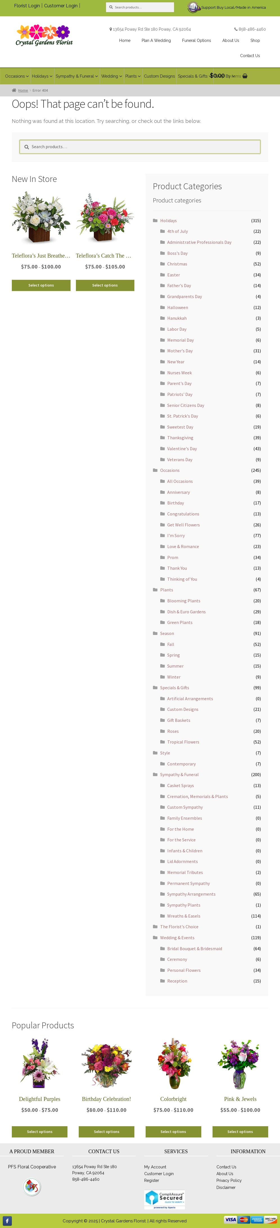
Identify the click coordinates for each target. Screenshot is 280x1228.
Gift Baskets (178, 720)
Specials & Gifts (174, 687)
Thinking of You (182, 579)
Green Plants (180, 622)
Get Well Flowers (183, 525)
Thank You (177, 568)
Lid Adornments (182, 861)
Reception (177, 981)
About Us (224, 1173)
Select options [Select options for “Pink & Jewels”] (240, 1131)
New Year (175, 361)
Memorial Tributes (185, 872)
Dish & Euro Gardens (186, 611)
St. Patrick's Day (182, 416)
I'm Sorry (176, 535)
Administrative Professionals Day (199, 242)
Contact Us (226, 1167)
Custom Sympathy (185, 807)
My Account (155, 1167)
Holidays (168, 220)
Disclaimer (226, 1187)
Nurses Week (179, 372)
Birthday (175, 503)
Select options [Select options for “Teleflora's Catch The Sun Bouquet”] (105, 285)
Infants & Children (184, 850)
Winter (173, 677)
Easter (173, 275)
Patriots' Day (179, 394)
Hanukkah (177, 318)
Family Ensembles (184, 818)
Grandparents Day (184, 296)
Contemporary (181, 764)
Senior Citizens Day (185, 405)
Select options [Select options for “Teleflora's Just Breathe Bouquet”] (41, 285)
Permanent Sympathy (188, 883)
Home (23, 90)
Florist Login (27, 5)
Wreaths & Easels (183, 916)
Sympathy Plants (183, 905)
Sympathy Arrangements (191, 894)
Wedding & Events (177, 937)
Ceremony (177, 959)
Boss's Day (177, 253)
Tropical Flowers (183, 742)
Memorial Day (180, 340)
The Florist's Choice (179, 926)
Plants (166, 589)
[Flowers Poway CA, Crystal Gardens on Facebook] (7, 1221)
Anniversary (178, 492)
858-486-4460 (252, 29)
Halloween (177, 307)
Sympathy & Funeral (179, 774)
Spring (173, 655)
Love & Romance (183, 546)
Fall (170, 644)
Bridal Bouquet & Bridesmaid (194, 948)
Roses (173, 731)
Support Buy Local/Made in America (233, 7)
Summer (175, 666)
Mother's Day (180, 350)
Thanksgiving (180, 437)
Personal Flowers (184, 970)
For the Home (180, 829)
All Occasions (180, 481)
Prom (172, 557)
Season (167, 633)
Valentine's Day (182, 448)
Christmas (177, 264)
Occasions (170, 470)
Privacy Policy (229, 1180)
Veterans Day (179, 459)
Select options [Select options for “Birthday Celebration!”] (106, 1131)
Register (151, 1180)
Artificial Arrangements (190, 698)
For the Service (181, 839)
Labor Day (176, 329)
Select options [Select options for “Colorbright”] (173, 1131)
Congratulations (183, 514)
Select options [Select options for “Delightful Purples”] (40, 1131)
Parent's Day (179, 383)
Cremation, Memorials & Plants (197, 796)
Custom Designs (182, 709)
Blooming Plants (183, 600)
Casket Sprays (180, 785)
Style (165, 753)
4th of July (177, 231)
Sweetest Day (180, 427)
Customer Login (61, 5)
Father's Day (179, 285)
